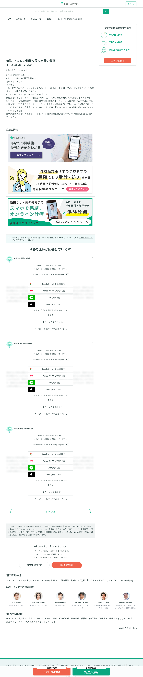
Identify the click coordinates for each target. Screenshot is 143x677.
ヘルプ (55, 665)
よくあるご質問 (10, 665)
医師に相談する (118, 60)
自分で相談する (86, 238)
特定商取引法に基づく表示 (104, 665)
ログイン (131, 4)
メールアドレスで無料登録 (50, 322)
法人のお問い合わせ (27, 665)
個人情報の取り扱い (54, 265)
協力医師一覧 (44, 665)
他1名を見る (50, 512)
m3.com (118, 581)
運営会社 (121, 665)
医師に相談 (66, 565)
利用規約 (40, 265)
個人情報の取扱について (81, 665)
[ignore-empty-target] (71, 11)
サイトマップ (133, 665)
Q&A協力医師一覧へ (128, 628)
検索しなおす (34, 565)
